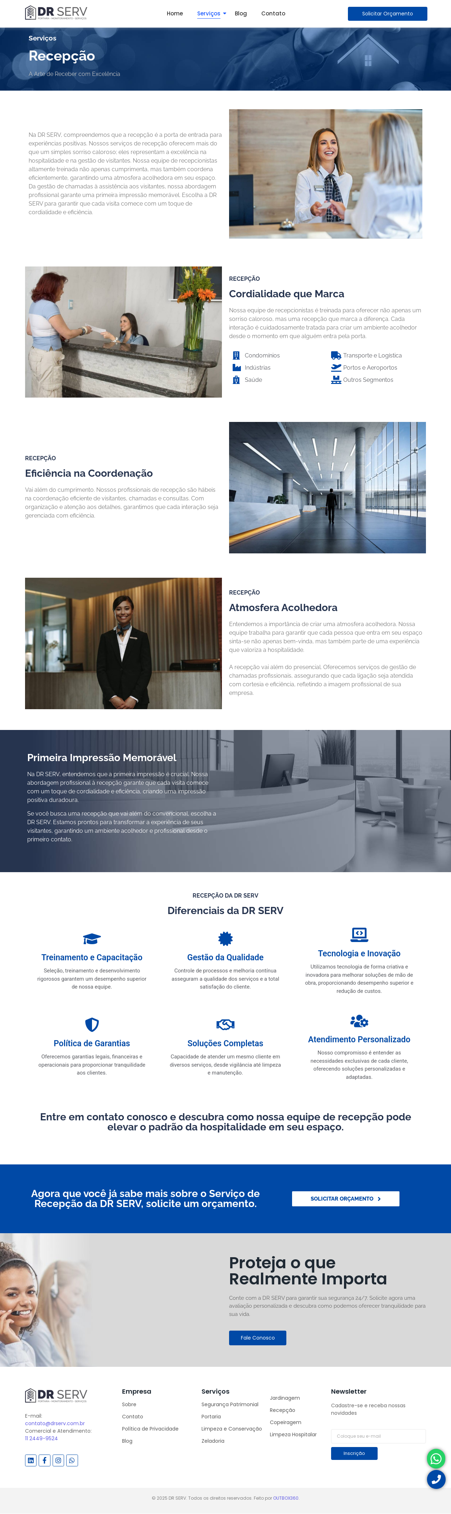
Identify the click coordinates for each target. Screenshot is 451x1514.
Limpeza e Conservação (232, 1428)
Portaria (211, 1416)
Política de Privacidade (150, 1428)
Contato (273, 13)
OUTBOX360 (286, 1498)
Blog (241, 13)
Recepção (282, 1410)
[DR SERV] (56, 12)
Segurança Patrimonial (230, 1404)
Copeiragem (285, 1422)
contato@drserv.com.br (55, 1423)
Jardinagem (285, 1398)
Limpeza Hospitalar (293, 1434)
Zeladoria (213, 1441)
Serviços (208, 13)
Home (175, 13)
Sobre (129, 1404)
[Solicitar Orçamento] (387, 14)
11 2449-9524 (41, 1438)
